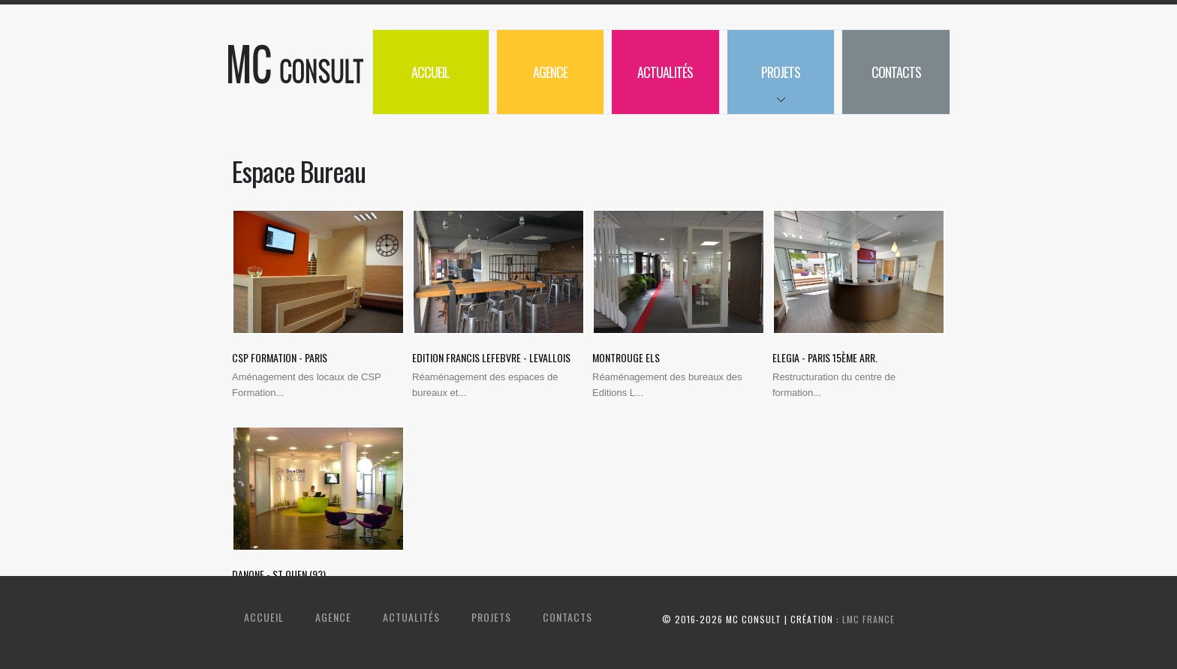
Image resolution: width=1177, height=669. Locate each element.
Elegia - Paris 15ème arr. (824, 357)
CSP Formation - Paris (279, 357)
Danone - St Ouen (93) (279, 574)
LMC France (868, 619)
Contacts (896, 72)
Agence (550, 72)
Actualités (665, 72)
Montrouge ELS (626, 357)
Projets (763, 88)
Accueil (430, 72)
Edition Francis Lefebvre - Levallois (491, 357)
